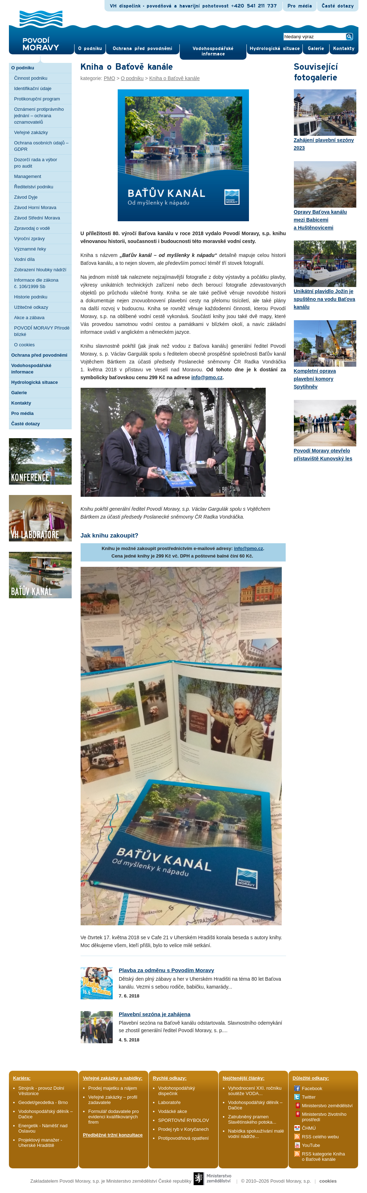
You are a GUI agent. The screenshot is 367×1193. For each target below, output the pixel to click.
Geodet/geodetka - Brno (43, 1102)
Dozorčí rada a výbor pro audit (35, 163)
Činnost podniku (30, 78)
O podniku (22, 67)
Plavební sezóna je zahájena (154, 1014)
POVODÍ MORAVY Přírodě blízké (42, 331)
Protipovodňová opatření (183, 1138)
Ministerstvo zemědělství (327, 1105)
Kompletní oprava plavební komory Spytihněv (325, 355)
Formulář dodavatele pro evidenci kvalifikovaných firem (113, 1117)
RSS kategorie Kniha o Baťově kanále (323, 1156)
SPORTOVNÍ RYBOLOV (183, 1120)
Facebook (312, 1088)
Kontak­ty (344, 48)
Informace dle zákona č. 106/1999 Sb (36, 283)
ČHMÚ (309, 1128)
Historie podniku (30, 297)
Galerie (19, 392)
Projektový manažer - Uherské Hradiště (40, 1142)
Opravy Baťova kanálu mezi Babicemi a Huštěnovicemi (325, 196)
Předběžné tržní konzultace (113, 1135)
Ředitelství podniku (33, 186)
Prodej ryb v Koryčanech (183, 1129)
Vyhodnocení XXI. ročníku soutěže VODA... (255, 1090)
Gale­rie (316, 48)
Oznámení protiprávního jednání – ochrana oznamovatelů (39, 116)
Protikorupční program (37, 99)
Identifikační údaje (33, 88)
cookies (327, 1181)
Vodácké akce (172, 1111)
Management (27, 176)
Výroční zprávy (29, 238)
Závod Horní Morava (35, 207)
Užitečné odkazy (31, 307)
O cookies (24, 344)
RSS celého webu (320, 1136)
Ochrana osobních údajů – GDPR (41, 146)
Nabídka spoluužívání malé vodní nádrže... (256, 1133)
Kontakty (21, 403)
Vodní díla (24, 259)
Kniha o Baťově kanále (174, 78)
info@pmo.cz (207, 377)
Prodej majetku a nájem (112, 1088)
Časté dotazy (338, 6)
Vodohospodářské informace (213, 51)
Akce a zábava (29, 317)
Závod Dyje (26, 197)
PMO (109, 78)
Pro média (299, 6)
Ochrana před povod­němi (142, 48)
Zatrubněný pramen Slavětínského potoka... (252, 1119)
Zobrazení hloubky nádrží (40, 269)
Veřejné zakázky (31, 132)
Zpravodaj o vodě (32, 228)
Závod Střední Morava (37, 218)
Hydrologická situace (275, 48)
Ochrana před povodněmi (39, 355)
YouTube (311, 1145)
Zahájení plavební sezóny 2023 (325, 120)
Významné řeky (30, 249)
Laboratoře (169, 1102)
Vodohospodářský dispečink (176, 1090)
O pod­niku (90, 48)
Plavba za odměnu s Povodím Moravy (166, 970)
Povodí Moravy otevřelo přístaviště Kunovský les (325, 430)
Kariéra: (22, 1078)
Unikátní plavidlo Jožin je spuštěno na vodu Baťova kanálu (325, 275)
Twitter (309, 1097)
